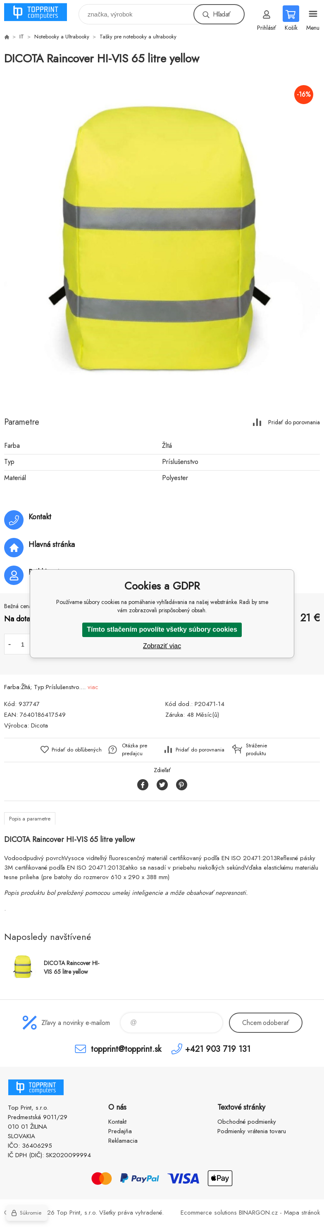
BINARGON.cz (258, 1212)
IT (21, 36)
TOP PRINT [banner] (40, 12)
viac (93, 687)
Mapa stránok (302, 1212)
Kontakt (117, 1121)
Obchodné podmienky (246, 1121)
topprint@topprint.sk (126, 1048)
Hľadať (221, 14)
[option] (162, 237)
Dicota (39, 725)
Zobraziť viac (162, 645)
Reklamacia (123, 1140)
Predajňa (120, 1131)
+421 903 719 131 (217, 1048)
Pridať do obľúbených (77, 750)
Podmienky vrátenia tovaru (251, 1131)
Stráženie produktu (256, 749)
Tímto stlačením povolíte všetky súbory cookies (162, 629)
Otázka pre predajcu (134, 749)
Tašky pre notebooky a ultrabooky (138, 36)
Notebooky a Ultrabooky (61, 36)
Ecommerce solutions (209, 1212)
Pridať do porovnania (294, 422)
